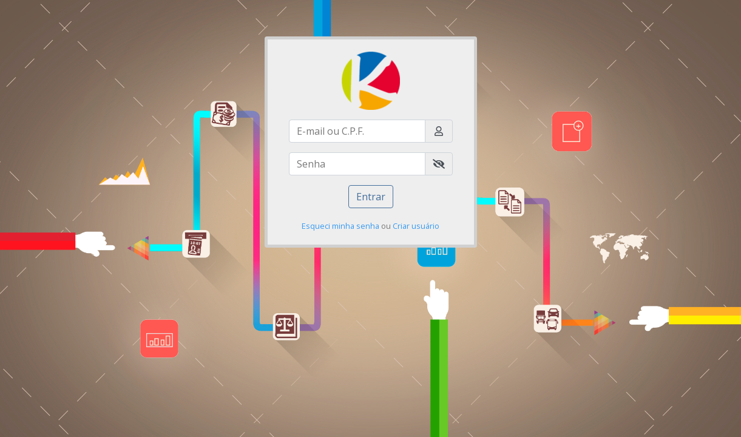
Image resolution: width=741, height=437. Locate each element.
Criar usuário (416, 225)
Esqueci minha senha (340, 225)
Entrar (370, 196)
